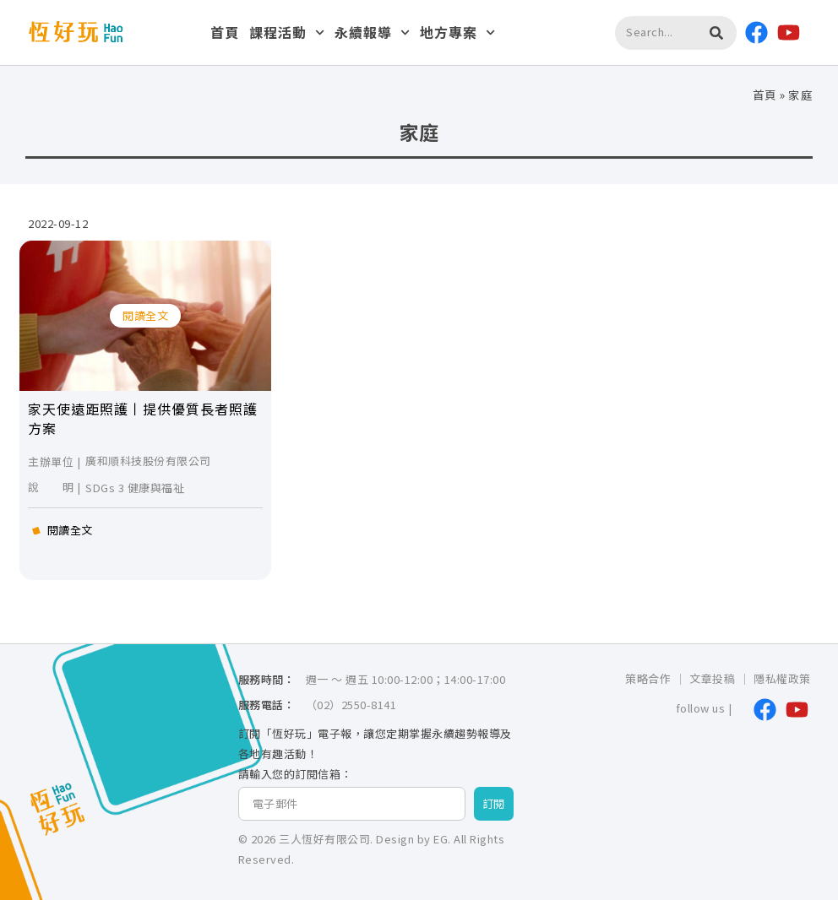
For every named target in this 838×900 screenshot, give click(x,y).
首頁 (224, 32)
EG (440, 839)
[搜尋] (716, 33)
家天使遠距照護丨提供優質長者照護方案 (143, 417)
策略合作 (648, 678)
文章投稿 (712, 678)
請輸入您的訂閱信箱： (295, 774)
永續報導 (372, 32)
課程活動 (286, 32)
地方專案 (457, 32)
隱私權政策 (782, 678)
